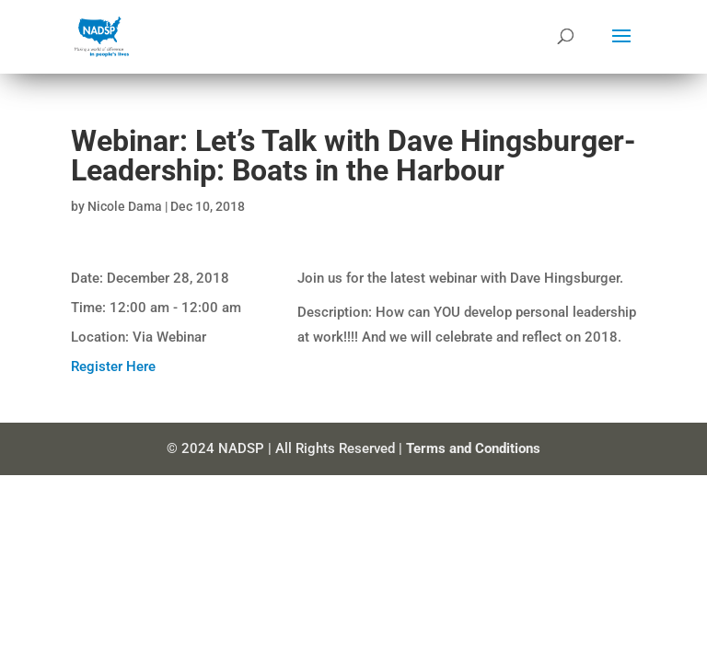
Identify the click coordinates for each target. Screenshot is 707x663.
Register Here (113, 366)
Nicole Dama (124, 206)
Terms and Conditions (473, 448)
